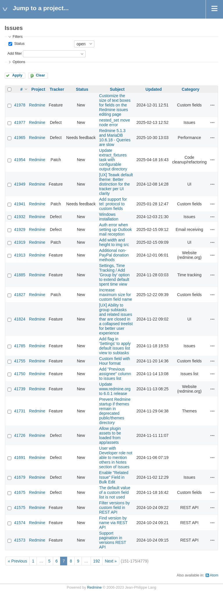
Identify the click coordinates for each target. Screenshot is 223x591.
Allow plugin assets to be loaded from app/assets (110, 435)
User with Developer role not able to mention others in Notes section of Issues (115, 457)
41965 (19, 137)
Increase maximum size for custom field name (115, 295)
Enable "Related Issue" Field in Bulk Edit (113, 477)
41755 (19, 361)
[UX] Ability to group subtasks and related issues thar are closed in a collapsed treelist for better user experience (116, 319)
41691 (19, 457)
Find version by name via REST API (113, 523)
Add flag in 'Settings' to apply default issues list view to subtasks (115, 346)
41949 (19, 184)
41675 (19, 492)
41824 (19, 319)
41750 (19, 373)
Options (18, 62)
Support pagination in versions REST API (112, 540)
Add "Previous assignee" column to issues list (115, 374)
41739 (19, 389)
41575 (19, 507)
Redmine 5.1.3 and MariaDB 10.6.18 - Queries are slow (114, 137)
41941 (19, 204)
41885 (19, 275)
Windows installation (108, 216)
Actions (212, 105)
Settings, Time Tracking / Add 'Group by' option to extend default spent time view (114, 274)
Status (18, 44)
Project (38, 89)
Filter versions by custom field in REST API (114, 508)
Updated (153, 89)
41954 (19, 159)
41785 (19, 345)
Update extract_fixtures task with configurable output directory (113, 159)
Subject (117, 89)
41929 (19, 229)
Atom (214, 575)
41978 (19, 105)
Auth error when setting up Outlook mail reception (115, 229)
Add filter (14, 53)
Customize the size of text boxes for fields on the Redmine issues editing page (114, 105)
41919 (19, 242)
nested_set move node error (114, 122)
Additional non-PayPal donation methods (114, 255)
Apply (17, 75)
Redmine (37, 105)
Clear (40, 75)
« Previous (17, 561)
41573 (19, 540)
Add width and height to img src (114, 242)
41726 (19, 435)
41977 (19, 122)
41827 (19, 294)
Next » (110, 561)
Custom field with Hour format (114, 361)
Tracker (57, 89)
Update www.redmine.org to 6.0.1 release (114, 389)
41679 (19, 477)
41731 (19, 411)
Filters (17, 37)
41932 (19, 216)
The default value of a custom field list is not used (114, 492)
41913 (19, 255)
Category (190, 89)
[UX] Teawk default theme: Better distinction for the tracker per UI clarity (116, 184)
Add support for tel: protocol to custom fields (113, 204)
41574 (19, 522)
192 (96, 561)
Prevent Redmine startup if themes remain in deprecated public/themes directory (114, 411)
